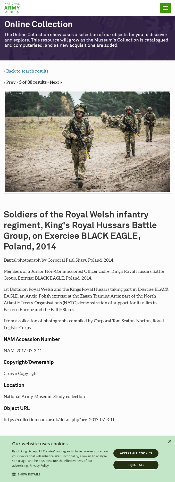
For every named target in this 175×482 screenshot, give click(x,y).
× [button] (169, 441)
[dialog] (87, 459)
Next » (56, 82)
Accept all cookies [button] (136, 453)
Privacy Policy (39, 466)
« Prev (10, 82)
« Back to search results (26, 71)
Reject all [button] (136, 465)
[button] (60, 474)
